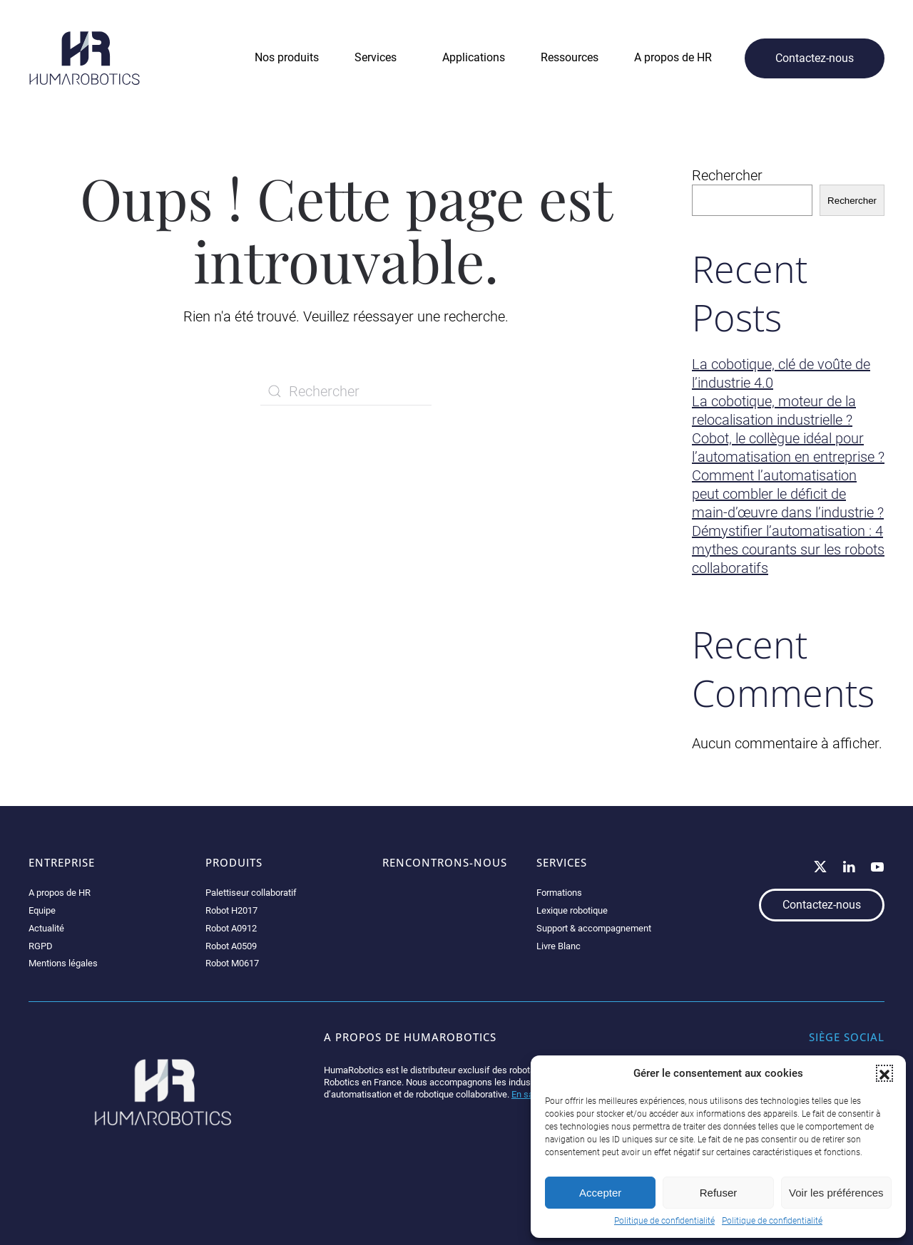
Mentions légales (63, 963)
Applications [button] (473, 57)
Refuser (719, 1193)
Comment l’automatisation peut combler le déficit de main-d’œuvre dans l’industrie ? (788, 494)
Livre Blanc (558, 946)
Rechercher (727, 175)
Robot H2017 (231, 910)
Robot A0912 (231, 928)
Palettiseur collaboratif (251, 892)
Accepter (600, 1193)
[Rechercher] (346, 391)
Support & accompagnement (593, 928)
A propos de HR (60, 892)
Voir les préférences (836, 1193)
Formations (559, 892)
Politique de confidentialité (664, 1221)
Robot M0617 (232, 963)
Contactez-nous (814, 58)
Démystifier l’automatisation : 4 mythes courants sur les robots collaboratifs (788, 549)
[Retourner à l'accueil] (85, 58)
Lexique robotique (572, 910)
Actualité (46, 928)
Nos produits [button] (287, 57)
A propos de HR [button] (673, 57)
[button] (884, 1073)
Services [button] (376, 57)
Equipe (42, 910)
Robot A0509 (231, 946)
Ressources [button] (569, 57)
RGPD (41, 946)
